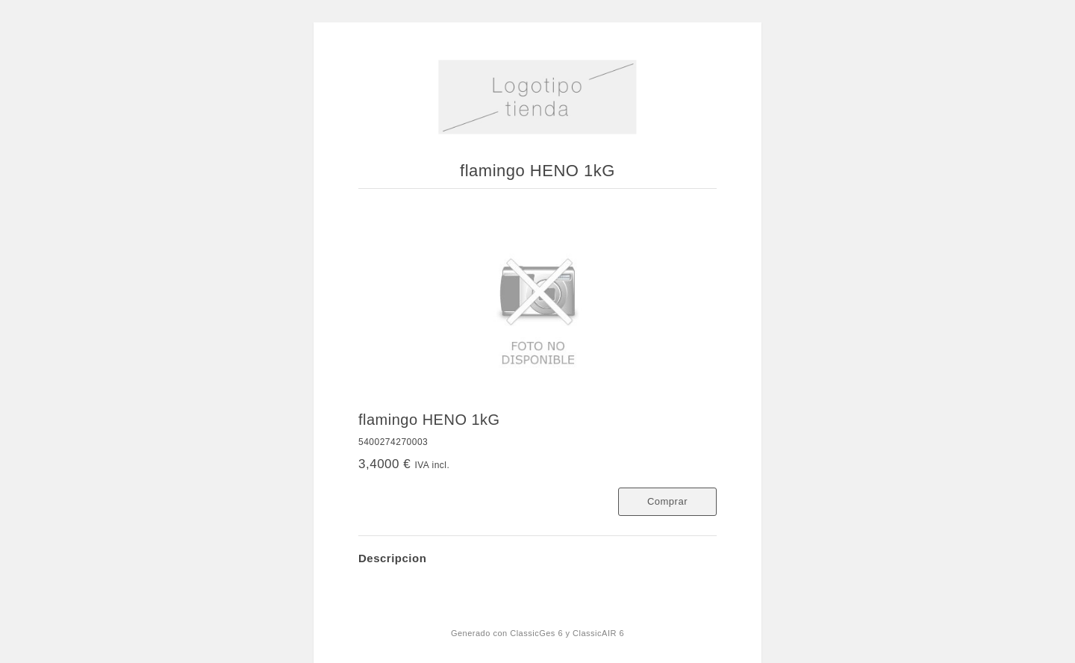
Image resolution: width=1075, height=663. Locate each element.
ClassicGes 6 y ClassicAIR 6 (567, 633)
